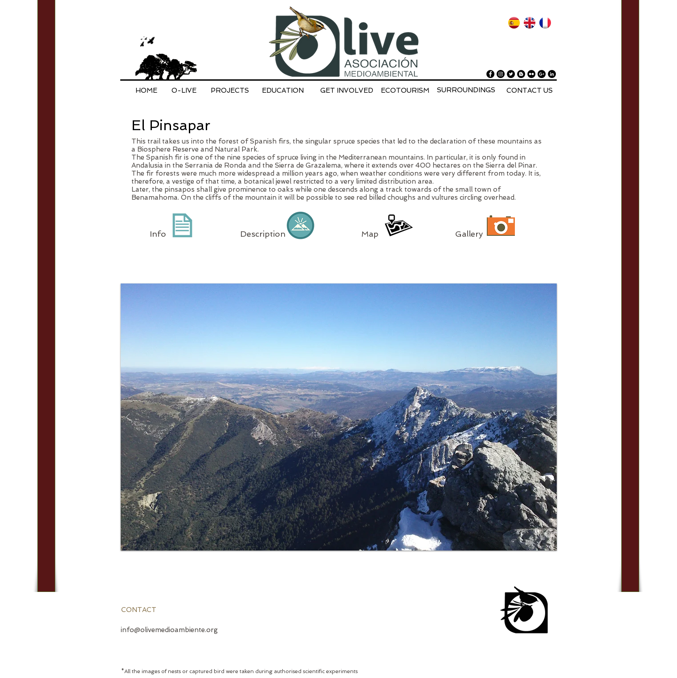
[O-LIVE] (184, 90)
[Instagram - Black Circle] (501, 74)
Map (371, 233)
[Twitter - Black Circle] (511, 74)
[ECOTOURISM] (405, 90)
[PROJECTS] (229, 90)
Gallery (469, 233)
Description (262, 233)
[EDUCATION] (282, 90)
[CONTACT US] (529, 90)
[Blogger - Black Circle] (521, 74)
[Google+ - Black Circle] (542, 74)
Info (159, 233)
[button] (339, 417)
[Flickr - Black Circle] (531, 74)
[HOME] (146, 90)
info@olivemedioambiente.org (169, 630)
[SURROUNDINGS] (466, 90)
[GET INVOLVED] (347, 90)
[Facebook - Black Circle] (490, 74)
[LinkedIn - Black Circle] (552, 74)
